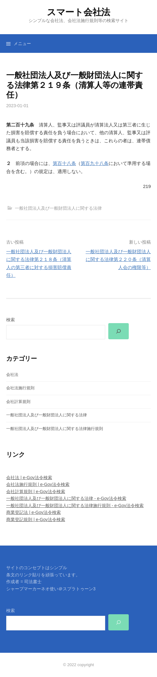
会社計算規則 (18, 401)
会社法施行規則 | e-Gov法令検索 (38, 484)
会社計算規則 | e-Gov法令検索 (35, 491)
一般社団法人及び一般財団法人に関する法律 (58, 208)
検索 (10, 319)
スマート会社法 (78, 12)
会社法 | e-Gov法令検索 (29, 477)
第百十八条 (64, 163)
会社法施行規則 (20, 388)
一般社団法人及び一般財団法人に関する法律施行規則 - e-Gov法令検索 (75, 505)
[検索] (118, 331)
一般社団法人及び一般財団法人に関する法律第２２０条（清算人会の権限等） (118, 259)
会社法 (12, 374)
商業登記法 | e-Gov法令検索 (33, 512)
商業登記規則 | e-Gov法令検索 (35, 519)
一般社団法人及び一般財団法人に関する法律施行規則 (54, 428)
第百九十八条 (95, 163)
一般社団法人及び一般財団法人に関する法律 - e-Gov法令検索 (66, 498)
